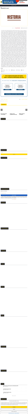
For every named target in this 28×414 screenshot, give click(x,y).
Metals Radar (2, 327)
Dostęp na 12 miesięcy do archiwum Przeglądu (20, 86)
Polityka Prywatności (3, 398)
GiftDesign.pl (2, 357)
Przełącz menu (14, 5)
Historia (6, 100)
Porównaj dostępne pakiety (14, 94)
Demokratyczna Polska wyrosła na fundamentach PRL (10, 307)
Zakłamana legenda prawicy (7, 313)
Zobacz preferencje (14, 411)
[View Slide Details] (18, 1)
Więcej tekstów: (14, 317)
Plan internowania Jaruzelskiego (4, 114)
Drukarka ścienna (3, 322)
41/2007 (6, 99)
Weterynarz (2, 352)
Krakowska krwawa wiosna (7, 310)
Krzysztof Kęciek (17, 27)
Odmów (14, 409)
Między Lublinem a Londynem (22, 114)
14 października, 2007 (24, 27)
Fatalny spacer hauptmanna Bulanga (13, 114)
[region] (18, 2)
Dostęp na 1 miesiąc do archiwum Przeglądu (7, 86)
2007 (4, 99)
